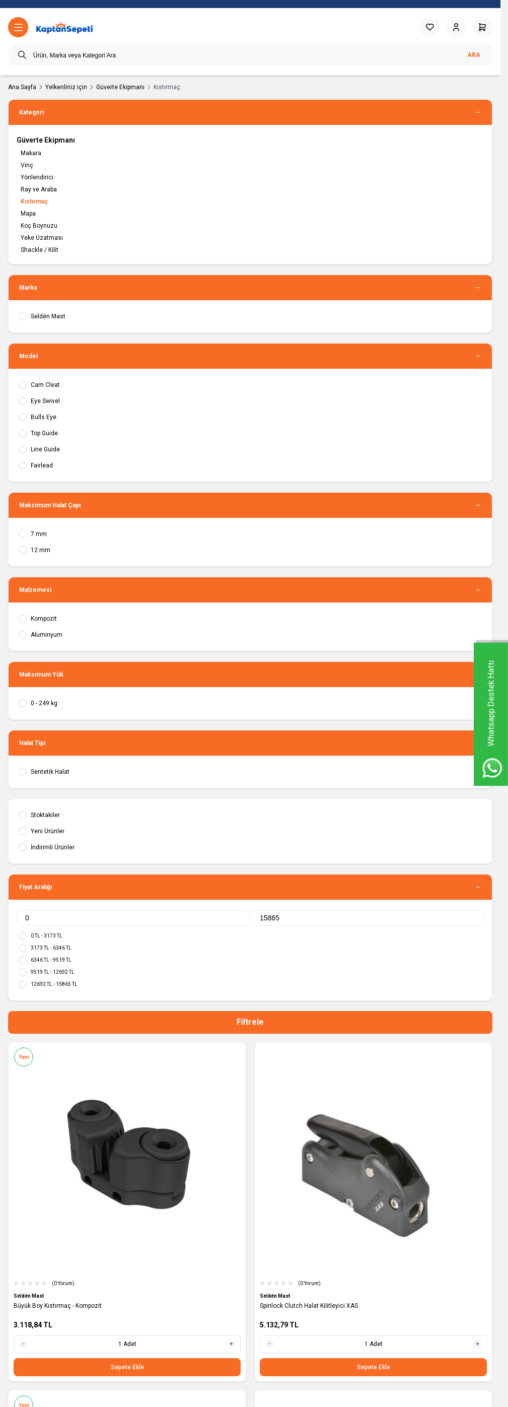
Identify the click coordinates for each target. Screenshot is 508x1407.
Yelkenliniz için (66, 87)
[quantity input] (127, 1344)
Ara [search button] (473, 54)
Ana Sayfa (22, 87)
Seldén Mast (29, 1296)
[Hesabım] (456, 27)
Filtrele (250, 1022)
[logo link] (64, 27)
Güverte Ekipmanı (120, 87)
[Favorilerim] (430, 27)
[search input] (250, 55)
